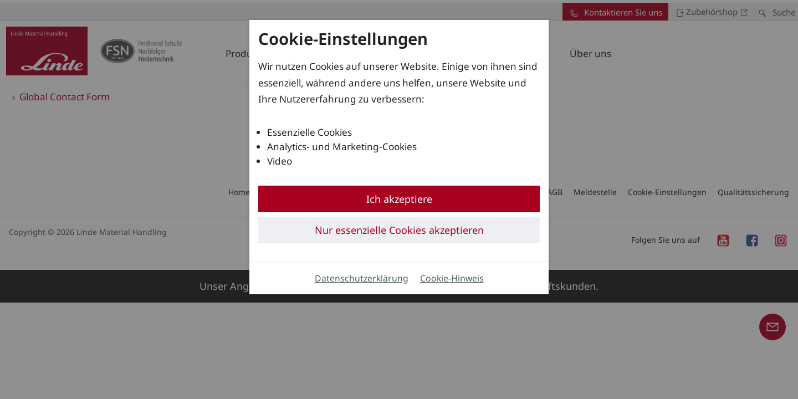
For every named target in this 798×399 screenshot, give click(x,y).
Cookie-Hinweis (452, 278)
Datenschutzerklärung (361, 278)
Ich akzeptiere (399, 199)
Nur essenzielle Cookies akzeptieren (399, 230)
